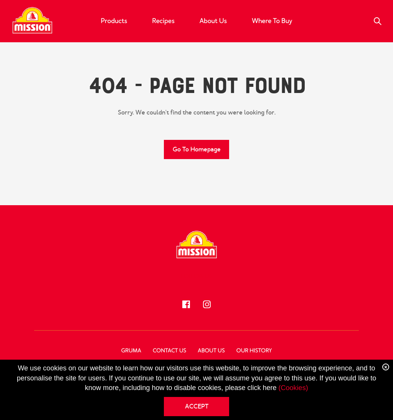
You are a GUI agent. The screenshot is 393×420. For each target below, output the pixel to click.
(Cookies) (293, 388)
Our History (254, 350)
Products (114, 21)
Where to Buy (272, 21)
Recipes (163, 21)
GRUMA (131, 350)
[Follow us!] (186, 304)
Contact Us (169, 350)
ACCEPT (196, 406)
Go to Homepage (197, 149)
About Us (213, 21)
